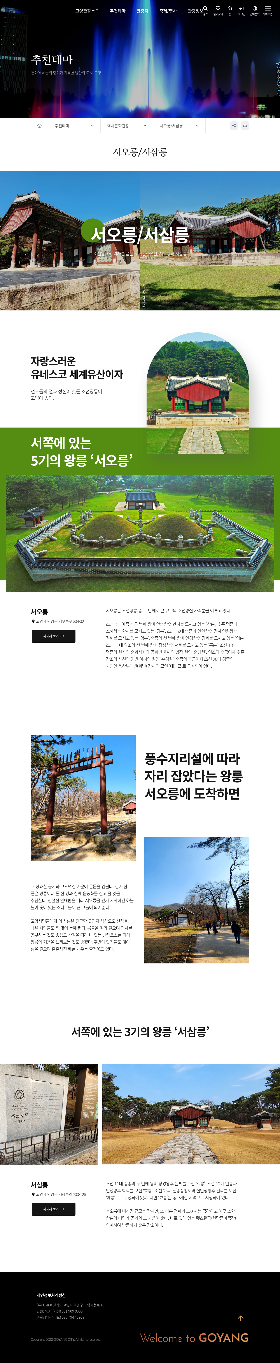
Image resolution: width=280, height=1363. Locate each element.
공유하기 (234, 125)
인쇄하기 (245, 125)
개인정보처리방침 (51, 1295)
